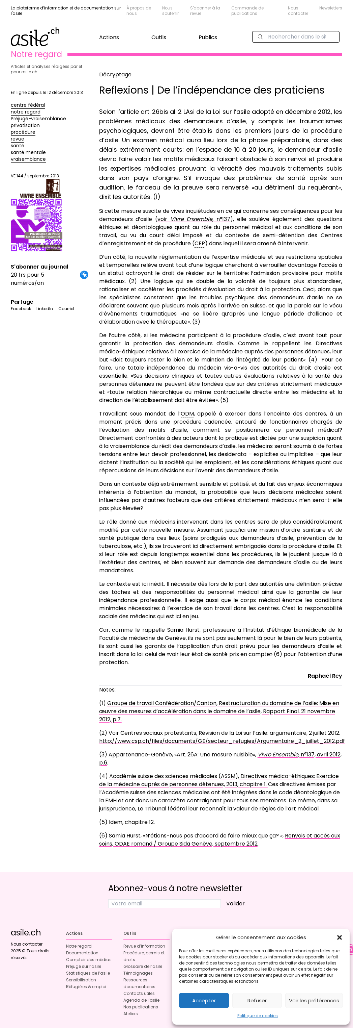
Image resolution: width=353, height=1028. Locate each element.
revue (17, 138)
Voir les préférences (314, 1000)
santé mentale (28, 152)
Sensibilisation (81, 980)
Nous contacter (298, 10)
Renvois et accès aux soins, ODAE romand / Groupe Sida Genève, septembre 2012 (219, 840)
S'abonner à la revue (205, 10)
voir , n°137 (193, 219)
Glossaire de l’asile (142, 966)
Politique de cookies (257, 1016)
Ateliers (130, 1014)
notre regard (25, 111)
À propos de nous (138, 10)
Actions (109, 37)
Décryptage (115, 74)
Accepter (204, 1000)
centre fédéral (28, 105)
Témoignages (138, 973)
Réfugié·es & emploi (86, 986)
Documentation (82, 953)
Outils (158, 37)
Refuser (257, 1000)
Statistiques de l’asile (88, 973)
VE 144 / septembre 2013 (36, 212)
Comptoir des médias (89, 959)
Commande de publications (247, 10)
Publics (208, 37)
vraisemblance (28, 159)
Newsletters (330, 8)
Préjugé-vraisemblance (38, 118)
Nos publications (140, 1007)
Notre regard (79, 946)
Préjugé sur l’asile (83, 966)
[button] (339, 937)
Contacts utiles (139, 993)
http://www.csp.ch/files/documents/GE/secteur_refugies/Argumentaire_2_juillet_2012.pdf (222, 741)
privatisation (25, 125)
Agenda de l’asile (141, 1000)
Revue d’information (144, 946)
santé (17, 145)
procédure (23, 132)
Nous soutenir (170, 10)
